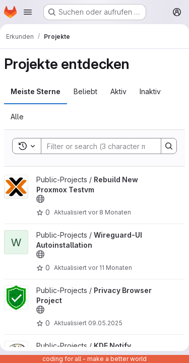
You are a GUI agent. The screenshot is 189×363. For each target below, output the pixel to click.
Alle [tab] (17, 116)
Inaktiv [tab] (150, 91)
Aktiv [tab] (118, 91)
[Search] (107, 146)
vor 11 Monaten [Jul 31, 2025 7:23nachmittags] (110, 267)
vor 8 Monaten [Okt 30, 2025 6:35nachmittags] (109, 212)
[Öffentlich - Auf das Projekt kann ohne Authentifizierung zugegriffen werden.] (40, 199)
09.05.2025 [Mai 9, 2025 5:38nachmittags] (105, 323)
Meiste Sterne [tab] (35, 91)
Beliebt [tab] (85, 91)
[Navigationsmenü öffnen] (28, 12)
